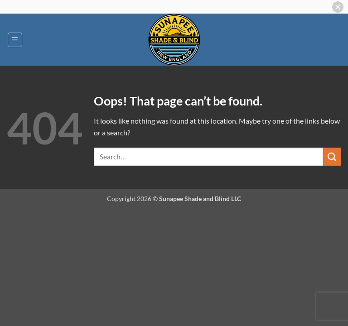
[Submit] (332, 156)
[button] (15, 40)
